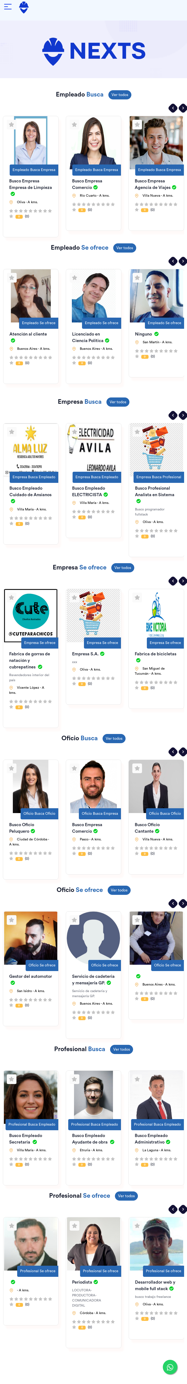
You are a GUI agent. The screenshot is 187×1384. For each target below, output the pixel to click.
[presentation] (172, 108)
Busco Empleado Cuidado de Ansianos (30, 494)
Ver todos (120, 95)
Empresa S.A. (88, 654)
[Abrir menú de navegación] (8, 7)
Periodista (85, 1282)
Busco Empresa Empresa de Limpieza (30, 187)
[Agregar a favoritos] (11, 124)
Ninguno (147, 334)
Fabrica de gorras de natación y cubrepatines (29, 660)
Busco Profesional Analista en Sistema (154, 494)
